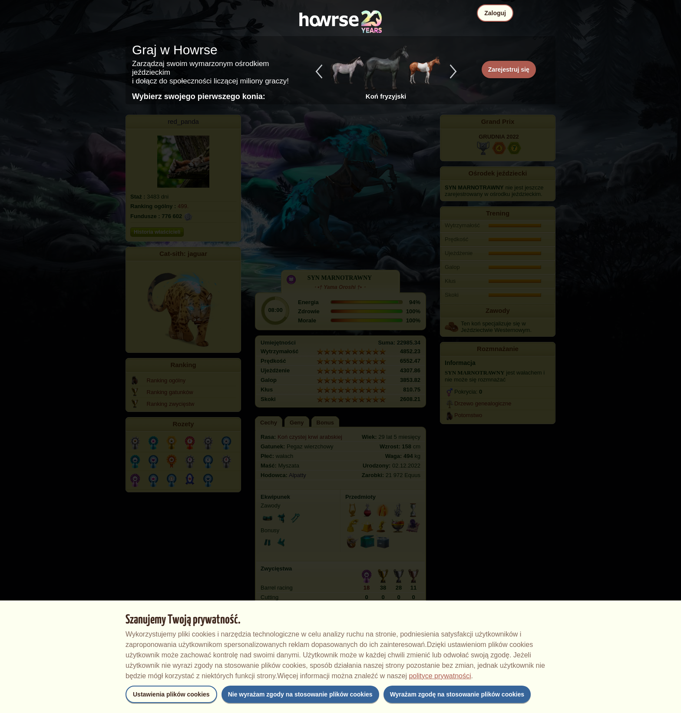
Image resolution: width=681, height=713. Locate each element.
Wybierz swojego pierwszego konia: (198, 96)
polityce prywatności (440, 676)
